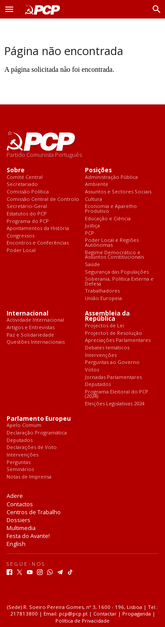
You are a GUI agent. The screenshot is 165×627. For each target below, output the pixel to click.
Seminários (20, 469)
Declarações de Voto (32, 447)
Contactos (20, 504)
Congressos (20, 236)
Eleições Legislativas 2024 (114, 403)
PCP (89, 233)
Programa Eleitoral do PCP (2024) (116, 394)
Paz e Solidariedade (30, 335)
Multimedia (21, 528)
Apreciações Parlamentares (117, 340)
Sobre (16, 170)
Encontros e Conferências (38, 243)
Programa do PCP (28, 221)
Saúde (92, 264)
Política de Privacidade (82, 620)
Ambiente (96, 184)
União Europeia (103, 298)
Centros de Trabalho (34, 512)
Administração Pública (111, 177)
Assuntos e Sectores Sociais (118, 191)
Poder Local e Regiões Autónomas (112, 242)
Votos (92, 369)
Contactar (105, 613)
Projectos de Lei (104, 325)
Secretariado (22, 184)
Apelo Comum (24, 425)
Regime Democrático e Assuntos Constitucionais (114, 255)
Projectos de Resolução (113, 333)
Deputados (98, 384)
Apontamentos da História (38, 228)
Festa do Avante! (28, 535)
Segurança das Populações (117, 272)
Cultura (93, 199)
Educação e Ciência (108, 218)
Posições (98, 170)
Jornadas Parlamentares (113, 377)
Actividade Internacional (35, 320)
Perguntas (18, 462)
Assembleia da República (107, 316)
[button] (9, 9)
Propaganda (136, 613)
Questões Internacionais (36, 342)
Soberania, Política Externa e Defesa (119, 281)
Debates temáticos (107, 347)
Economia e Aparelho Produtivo (111, 208)
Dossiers (18, 520)
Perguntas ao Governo (112, 362)
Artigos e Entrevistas (31, 327)
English (16, 543)
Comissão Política (28, 191)
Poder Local (21, 250)
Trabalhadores (102, 291)
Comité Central (25, 177)
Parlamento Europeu (39, 419)
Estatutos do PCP (27, 213)
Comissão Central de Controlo (43, 199)
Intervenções (101, 355)
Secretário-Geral (27, 206)
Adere (15, 495)
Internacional (27, 313)
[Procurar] (154, 9)
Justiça (92, 225)
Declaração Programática (37, 432)
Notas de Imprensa (29, 477)
